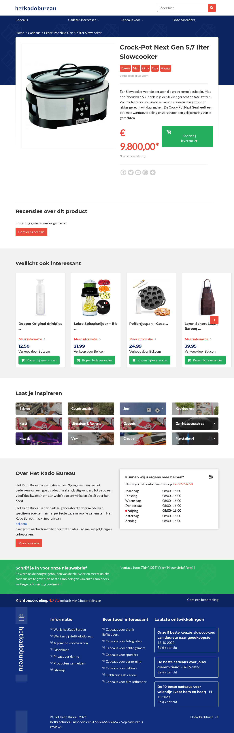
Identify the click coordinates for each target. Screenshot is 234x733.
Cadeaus (22, 20)
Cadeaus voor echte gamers (125, 648)
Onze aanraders (183, 20)
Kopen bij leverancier (42, 360)
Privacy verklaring (66, 656)
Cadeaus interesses (82, 20)
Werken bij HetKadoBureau (73, 636)
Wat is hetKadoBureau (70, 629)
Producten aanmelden (69, 663)
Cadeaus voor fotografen (124, 641)
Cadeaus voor (130, 20)
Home (20, 33)
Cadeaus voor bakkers (121, 668)
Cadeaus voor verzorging (123, 661)
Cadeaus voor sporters (122, 655)
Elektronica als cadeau (121, 675)
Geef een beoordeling (202, 600)
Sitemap (59, 670)
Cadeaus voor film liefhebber (126, 682)
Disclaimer (61, 650)
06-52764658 (183, 484)
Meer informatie (30, 339)
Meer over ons (28, 543)
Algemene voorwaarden (71, 643)
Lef (216, 717)
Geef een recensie (31, 232)
